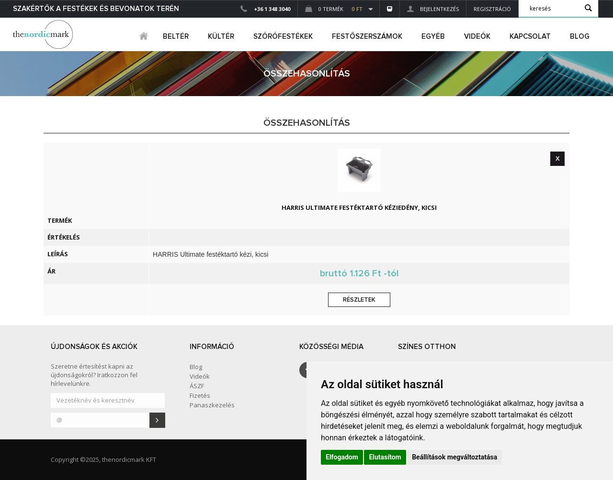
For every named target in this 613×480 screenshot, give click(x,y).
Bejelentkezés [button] (433, 8)
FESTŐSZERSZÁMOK (367, 36)
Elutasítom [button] (385, 457)
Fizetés (200, 395)
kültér (221, 36)
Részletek (359, 300)
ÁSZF (197, 386)
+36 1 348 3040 (272, 8)
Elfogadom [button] (342, 457)
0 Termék (334, 8)
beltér (176, 36)
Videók (477, 36)
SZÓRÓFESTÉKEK (283, 36)
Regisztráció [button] (492, 8)
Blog (580, 36)
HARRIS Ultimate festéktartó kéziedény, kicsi (359, 207)
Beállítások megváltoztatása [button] (454, 457)
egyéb (433, 36)
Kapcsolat (530, 36)
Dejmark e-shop (44, 34)
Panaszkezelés (212, 405)
